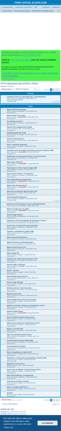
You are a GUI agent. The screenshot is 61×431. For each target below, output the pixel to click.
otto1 (20, 128)
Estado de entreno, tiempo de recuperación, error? (26, 305)
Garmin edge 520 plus (15, 282)
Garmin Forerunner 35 (15, 139)
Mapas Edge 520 (13, 253)
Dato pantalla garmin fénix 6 (17, 276)
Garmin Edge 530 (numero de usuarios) (21, 300)
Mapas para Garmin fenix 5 (17, 185)
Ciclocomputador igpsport (17, 197)
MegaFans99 (22, 353)
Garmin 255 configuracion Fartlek (19, 127)
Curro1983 (22, 260)
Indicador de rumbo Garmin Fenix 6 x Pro (22, 259)
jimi (20, 233)
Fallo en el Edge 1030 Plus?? (17, 387)
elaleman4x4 (22, 216)
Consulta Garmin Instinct (16, 346)
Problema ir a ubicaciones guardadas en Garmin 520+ (27, 358)
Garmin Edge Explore (15, 215)
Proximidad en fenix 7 (15, 121)
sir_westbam (22, 205)
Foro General (19, 100)
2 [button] (53, 90)
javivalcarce (22, 158)
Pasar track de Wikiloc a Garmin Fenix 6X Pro (24, 369)
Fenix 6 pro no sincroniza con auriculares (22, 225)
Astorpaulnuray (23, 348)
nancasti (21, 330)
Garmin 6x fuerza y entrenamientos (20, 242)
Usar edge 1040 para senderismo (19, 179)
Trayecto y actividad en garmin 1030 (20, 231)
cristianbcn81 (22, 336)
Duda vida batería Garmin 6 (17, 237)
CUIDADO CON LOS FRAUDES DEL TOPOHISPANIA (26, 97)
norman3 (21, 239)
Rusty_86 (21, 249)
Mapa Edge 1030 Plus (15, 162)
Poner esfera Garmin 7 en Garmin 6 (20, 174)
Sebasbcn (11, 86)
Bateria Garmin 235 (14, 294)
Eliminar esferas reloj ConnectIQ (19, 288)
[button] (59, 89)
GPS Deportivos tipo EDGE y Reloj (19, 83)
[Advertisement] (30, 30)
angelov (21, 146)
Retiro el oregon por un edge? (18, 209)
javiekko (21, 244)
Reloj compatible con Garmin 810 (19, 352)
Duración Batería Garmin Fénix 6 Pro (20, 317)
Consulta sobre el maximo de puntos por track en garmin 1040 (30, 150)
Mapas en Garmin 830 (15, 329)
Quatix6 (10, 393)
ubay (20, 365)
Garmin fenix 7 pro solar (16, 115)
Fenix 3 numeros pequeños (17, 144)
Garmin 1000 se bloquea (16, 265)
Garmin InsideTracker (15, 311)
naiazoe (21, 192)
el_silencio (22, 175)
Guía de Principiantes (20, 60)
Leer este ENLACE (9, 78)
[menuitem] (22, 7)
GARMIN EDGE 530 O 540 (16, 133)
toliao (20, 394)
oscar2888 (22, 266)
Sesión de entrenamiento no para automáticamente (26, 204)
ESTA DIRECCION (31, 55)
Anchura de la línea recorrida (18, 381)
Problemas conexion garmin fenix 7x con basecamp (26, 156)
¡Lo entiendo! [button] (47, 423)
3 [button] (56, 90)
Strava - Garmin (13, 270)
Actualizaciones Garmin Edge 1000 (20, 340)
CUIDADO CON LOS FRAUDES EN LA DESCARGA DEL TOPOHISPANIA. (30, 74)
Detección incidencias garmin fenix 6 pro (22, 191)
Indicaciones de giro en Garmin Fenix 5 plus (23, 323)
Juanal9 (21, 324)
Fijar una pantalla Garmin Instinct (19, 334)
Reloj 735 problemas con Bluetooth (20, 375)
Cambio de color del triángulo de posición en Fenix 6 (26, 220)
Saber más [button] (8, 427)
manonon (21, 123)
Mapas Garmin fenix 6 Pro (16, 247)
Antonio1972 (22, 222)
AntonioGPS (22, 117)
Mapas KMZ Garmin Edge (16, 109)
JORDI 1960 (22, 140)
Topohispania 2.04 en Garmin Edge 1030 (22, 168)
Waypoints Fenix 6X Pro (16, 364)
